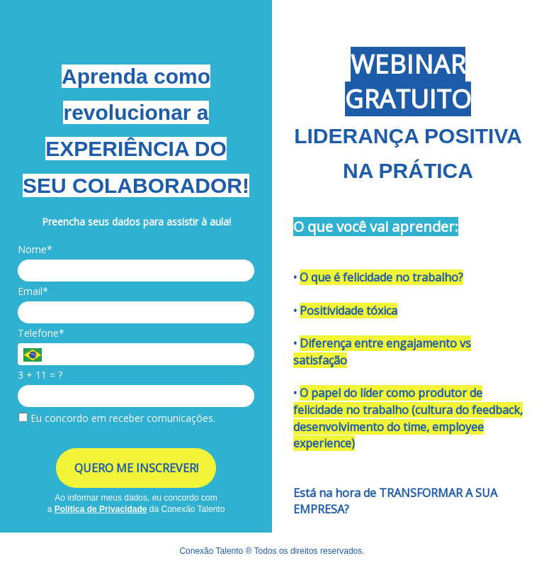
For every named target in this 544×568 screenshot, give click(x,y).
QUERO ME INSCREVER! (136, 468)
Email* (33, 291)
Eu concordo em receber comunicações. (116, 418)
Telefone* (41, 333)
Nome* (35, 249)
